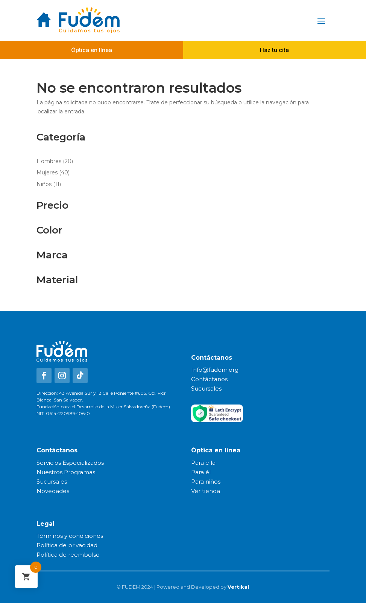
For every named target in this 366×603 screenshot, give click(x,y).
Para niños (205, 481)
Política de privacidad (66, 545)
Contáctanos (209, 379)
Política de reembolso (68, 554)
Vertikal (238, 587)
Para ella (203, 462)
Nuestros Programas (65, 472)
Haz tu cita (274, 49)
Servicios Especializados (70, 462)
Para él (201, 472)
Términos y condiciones (69, 535)
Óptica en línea (91, 49)
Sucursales (206, 388)
